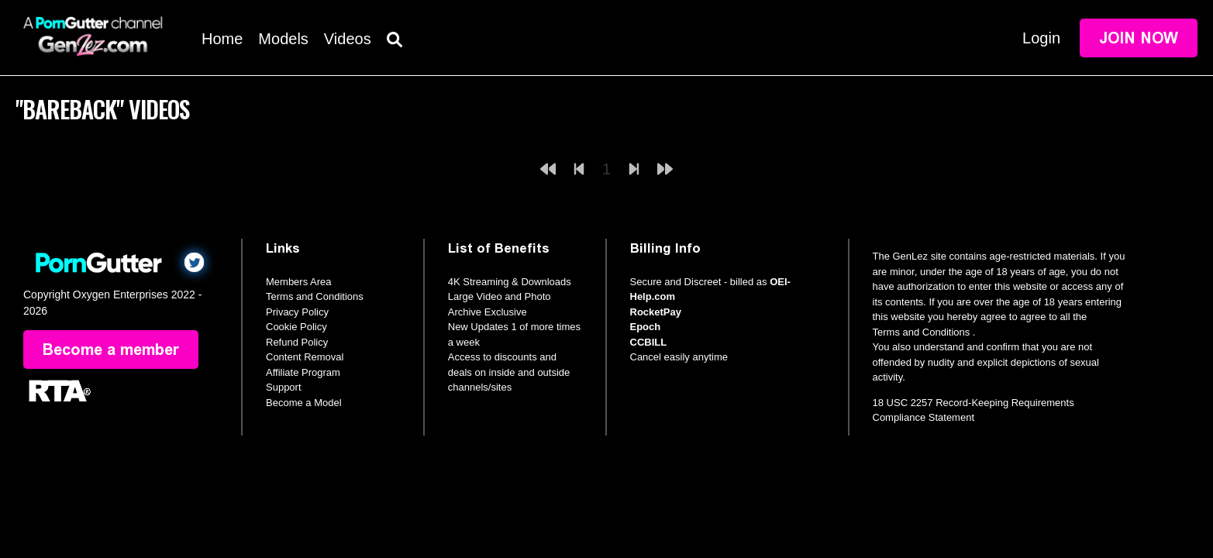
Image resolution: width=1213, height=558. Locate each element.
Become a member (111, 349)
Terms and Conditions (315, 296)
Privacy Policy (297, 312)
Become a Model (304, 402)
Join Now (1138, 38)
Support (284, 387)
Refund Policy (297, 342)
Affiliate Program (303, 372)
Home (222, 38)
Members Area (299, 282)
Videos (347, 38)
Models (283, 38)
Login (1041, 37)
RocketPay (655, 312)
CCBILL (648, 342)
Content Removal (304, 357)
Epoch (645, 326)
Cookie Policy (296, 326)
